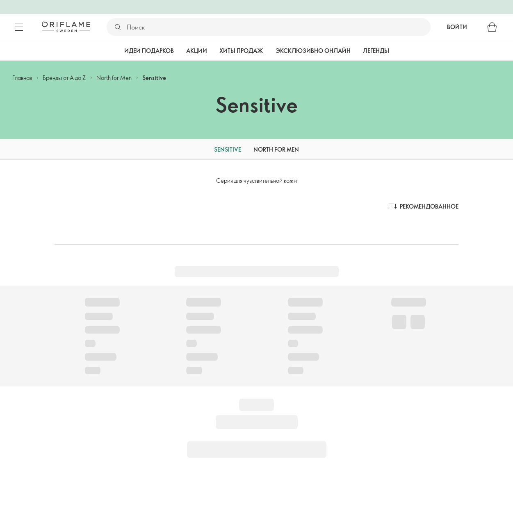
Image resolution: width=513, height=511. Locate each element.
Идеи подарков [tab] (149, 51)
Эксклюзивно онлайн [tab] (313, 51)
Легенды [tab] (376, 51)
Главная (22, 78)
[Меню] (18, 27)
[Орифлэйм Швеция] (66, 26)
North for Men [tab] (276, 149)
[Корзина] (492, 27)
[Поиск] (278, 27)
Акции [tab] (196, 51)
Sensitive (154, 78)
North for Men (114, 78)
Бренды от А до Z (64, 78)
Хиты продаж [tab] (241, 51)
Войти (457, 27)
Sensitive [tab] (227, 149)
